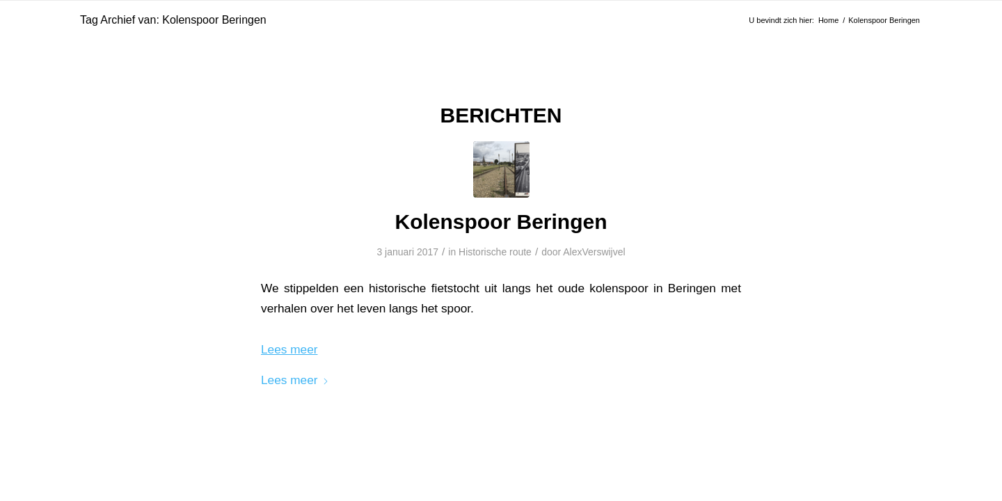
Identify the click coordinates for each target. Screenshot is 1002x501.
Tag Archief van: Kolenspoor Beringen (173, 20)
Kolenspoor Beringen (501, 221)
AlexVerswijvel (594, 251)
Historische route (495, 251)
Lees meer (295, 380)
